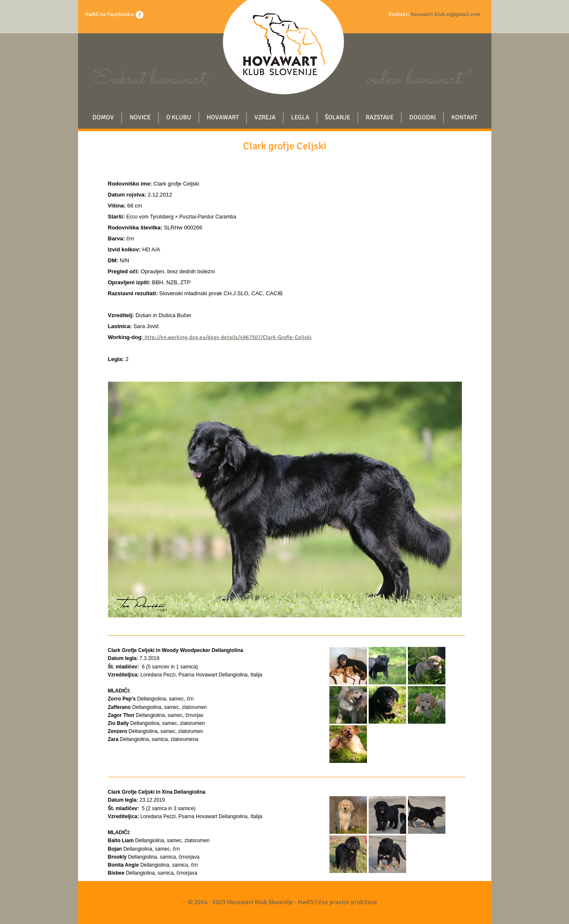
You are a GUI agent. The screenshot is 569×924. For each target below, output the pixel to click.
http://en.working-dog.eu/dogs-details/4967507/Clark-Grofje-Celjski (228, 337)
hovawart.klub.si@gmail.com (445, 14)
